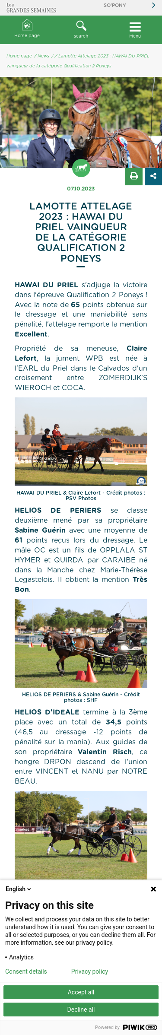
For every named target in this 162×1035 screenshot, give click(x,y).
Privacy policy (89, 971)
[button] (81, 30)
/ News (41, 56)
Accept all (81, 992)
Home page (27, 28)
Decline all (81, 1009)
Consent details (26, 971)
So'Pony (115, 5)
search (81, 29)
